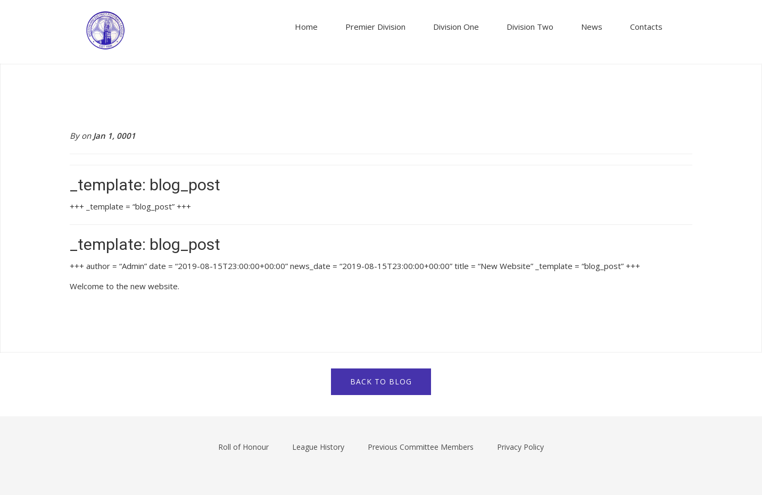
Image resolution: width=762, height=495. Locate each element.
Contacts (646, 26)
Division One (456, 26)
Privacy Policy (520, 447)
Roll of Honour (243, 447)
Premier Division (375, 26)
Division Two (530, 26)
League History (318, 447)
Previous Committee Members (421, 447)
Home (306, 26)
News (591, 26)
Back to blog (381, 381)
